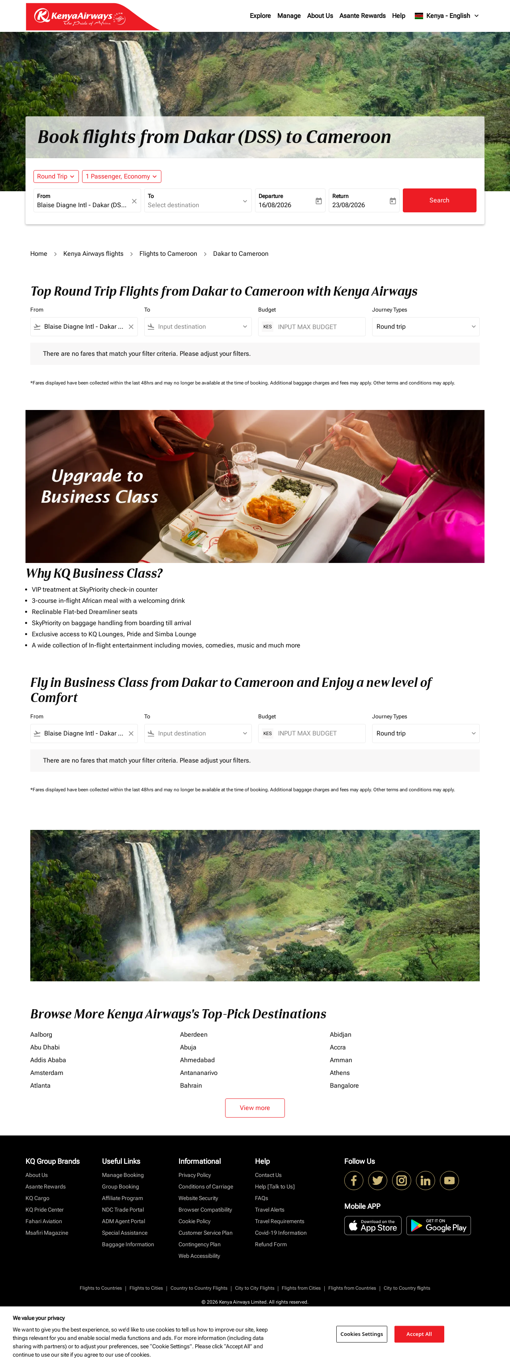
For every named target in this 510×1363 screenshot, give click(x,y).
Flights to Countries (101, 1288)
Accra (338, 1047)
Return (340, 196)
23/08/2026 (348, 205)
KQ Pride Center (45, 1209)
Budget (267, 309)
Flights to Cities (146, 1288)
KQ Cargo (37, 1198)
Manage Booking (123, 1175)
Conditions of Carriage (205, 1186)
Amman (341, 1060)
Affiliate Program (122, 1198)
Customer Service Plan (205, 1233)
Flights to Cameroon (168, 253)
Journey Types (389, 309)
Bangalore (344, 1085)
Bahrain (191, 1085)
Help (398, 16)
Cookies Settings (362, 1334)
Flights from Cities (301, 1288)
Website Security (198, 1198)
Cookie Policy (194, 1221)
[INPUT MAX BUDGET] (318, 327)
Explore (260, 16)
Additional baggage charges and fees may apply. (321, 383)
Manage (289, 16)
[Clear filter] (130, 327)
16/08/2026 (275, 205)
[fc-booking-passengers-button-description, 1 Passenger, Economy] (118, 176)
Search (439, 200)
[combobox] (83, 205)
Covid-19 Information (281, 1233)
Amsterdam (46, 1073)
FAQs (261, 1198)
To (151, 196)
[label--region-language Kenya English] (447, 16)
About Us (320, 16)
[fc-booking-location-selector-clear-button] (135, 201)
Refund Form (271, 1244)
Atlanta (40, 1085)
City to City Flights (255, 1288)
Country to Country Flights (199, 1288)
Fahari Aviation (44, 1221)
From (43, 196)
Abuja (188, 1047)
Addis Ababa (48, 1060)
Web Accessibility (199, 1256)
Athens (340, 1073)
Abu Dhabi (45, 1047)
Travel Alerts (269, 1209)
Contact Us (268, 1175)
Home (38, 253)
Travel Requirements (279, 1221)
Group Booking (120, 1186)
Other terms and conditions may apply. (414, 383)
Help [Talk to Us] (275, 1186)
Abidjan (340, 1034)
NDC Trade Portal (123, 1209)
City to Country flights (407, 1288)
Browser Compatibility (205, 1209)
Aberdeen (194, 1034)
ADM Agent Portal (123, 1221)
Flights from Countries (352, 1288)
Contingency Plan (199, 1244)
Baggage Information (128, 1244)
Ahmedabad (197, 1060)
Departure (271, 196)
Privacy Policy (194, 1175)
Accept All (419, 1334)
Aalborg (41, 1034)
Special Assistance (124, 1233)
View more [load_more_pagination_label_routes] (255, 1108)
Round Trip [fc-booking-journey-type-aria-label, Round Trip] (52, 176)
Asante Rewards (362, 16)
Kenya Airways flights (93, 253)
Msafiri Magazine (47, 1233)
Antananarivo (199, 1073)
